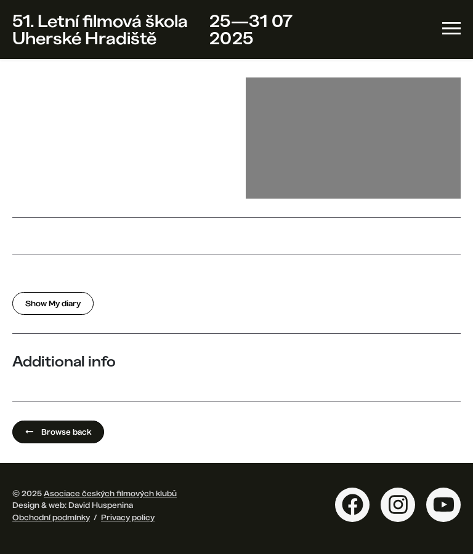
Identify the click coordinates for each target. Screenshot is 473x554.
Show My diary (53, 303)
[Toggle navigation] (451, 28)
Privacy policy (128, 517)
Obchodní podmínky (51, 517)
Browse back (58, 432)
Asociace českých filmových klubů (110, 493)
